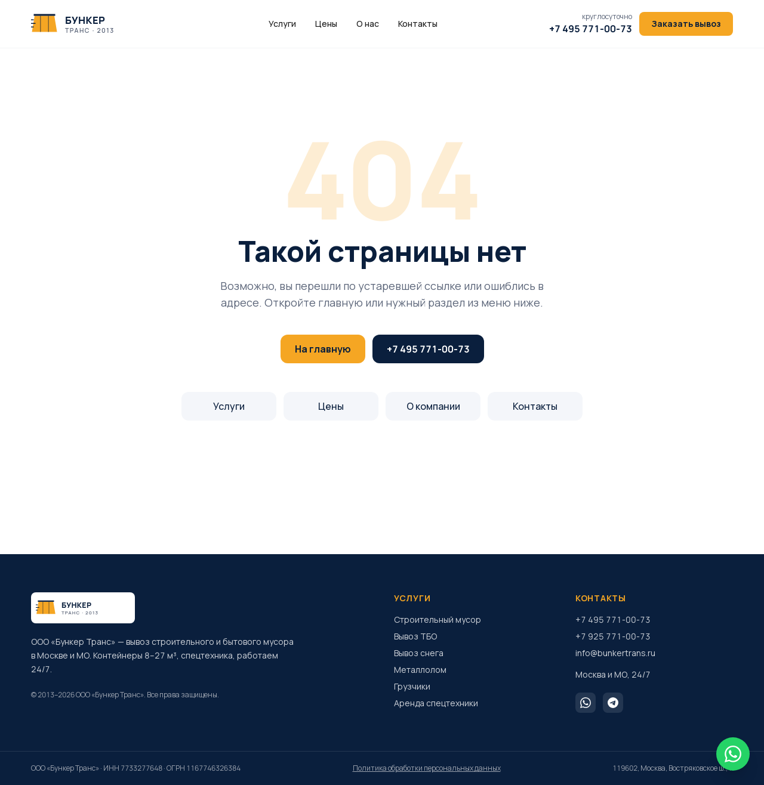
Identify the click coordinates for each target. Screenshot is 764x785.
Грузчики (412, 686)
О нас (367, 23)
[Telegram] (613, 703)
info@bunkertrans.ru (615, 653)
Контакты (418, 23)
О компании (433, 406)
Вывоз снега (418, 653)
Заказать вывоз (686, 23)
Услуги (282, 23)
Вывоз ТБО (415, 636)
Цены (326, 23)
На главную (323, 349)
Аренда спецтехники (436, 703)
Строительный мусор (437, 619)
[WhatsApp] (585, 703)
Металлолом (420, 669)
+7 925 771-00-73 (613, 636)
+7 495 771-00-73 (428, 349)
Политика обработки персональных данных (427, 768)
